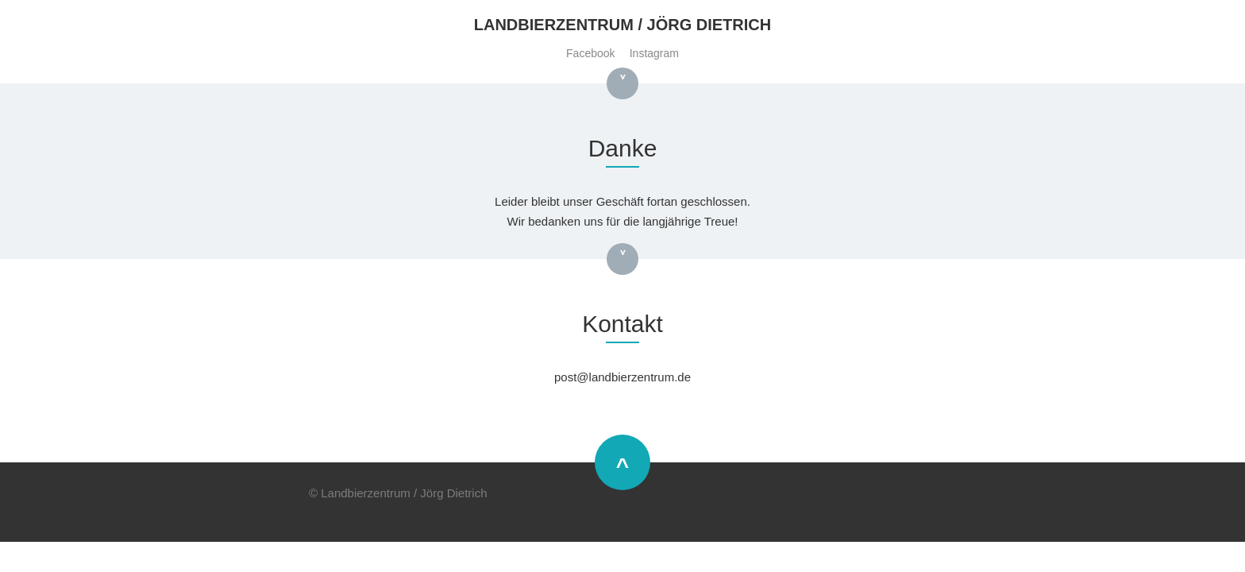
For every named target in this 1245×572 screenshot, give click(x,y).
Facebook (590, 53)
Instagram (654, 53)
